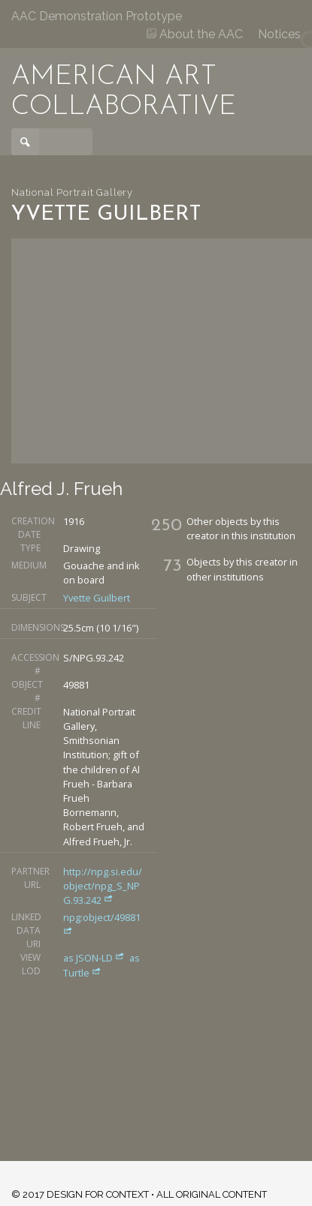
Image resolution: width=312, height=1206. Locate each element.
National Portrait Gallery (72, 192)
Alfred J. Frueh (61, 489)
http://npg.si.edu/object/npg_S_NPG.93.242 (102, 886)
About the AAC (195, 34)
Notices (279, 34)
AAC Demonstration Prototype (96, 16)
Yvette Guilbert (96, 597)
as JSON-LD (95, 957)
